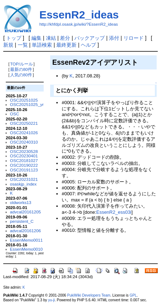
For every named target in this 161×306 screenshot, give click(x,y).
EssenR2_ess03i (113, 212)
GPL (133, 295)
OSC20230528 (24, 151)
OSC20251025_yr (27, 104)
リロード (133, 38)
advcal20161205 (25, 211)
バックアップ (89, 38)
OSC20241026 (24, 132)
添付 (114, 38)
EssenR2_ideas (79, 15)
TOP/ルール (21, 63)
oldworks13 (20, 202)
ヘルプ (88, 45)
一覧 (23, 45)
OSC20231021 (24, 179)
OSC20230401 (24, 155)
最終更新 (66, 45)
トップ (13, 38)
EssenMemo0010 (26, 249)
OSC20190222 (24, 165)
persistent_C (22, 221)
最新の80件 (21, 69)
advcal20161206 (25, 230)
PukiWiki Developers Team (88, 295)
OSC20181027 (24, 160)
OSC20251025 (24, 100)
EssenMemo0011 (26, 240)
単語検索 (42, 45)
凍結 (51, 38)
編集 (36, 38)
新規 (8, 45)
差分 (65, 38)
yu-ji (51, 300)
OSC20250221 (24, 123)
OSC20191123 (24, 169)
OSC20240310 (24, 142)
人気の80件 (21, 74)
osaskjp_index (23, 184)
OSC (14, 113)
